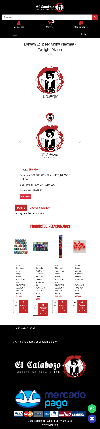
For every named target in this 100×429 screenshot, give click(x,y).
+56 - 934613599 (24, 328)
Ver (16, 303)
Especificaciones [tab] (40, 207)
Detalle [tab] (21, 207)
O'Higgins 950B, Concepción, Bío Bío (35, 341)
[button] (20, 141)
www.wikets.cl (50, 424)
